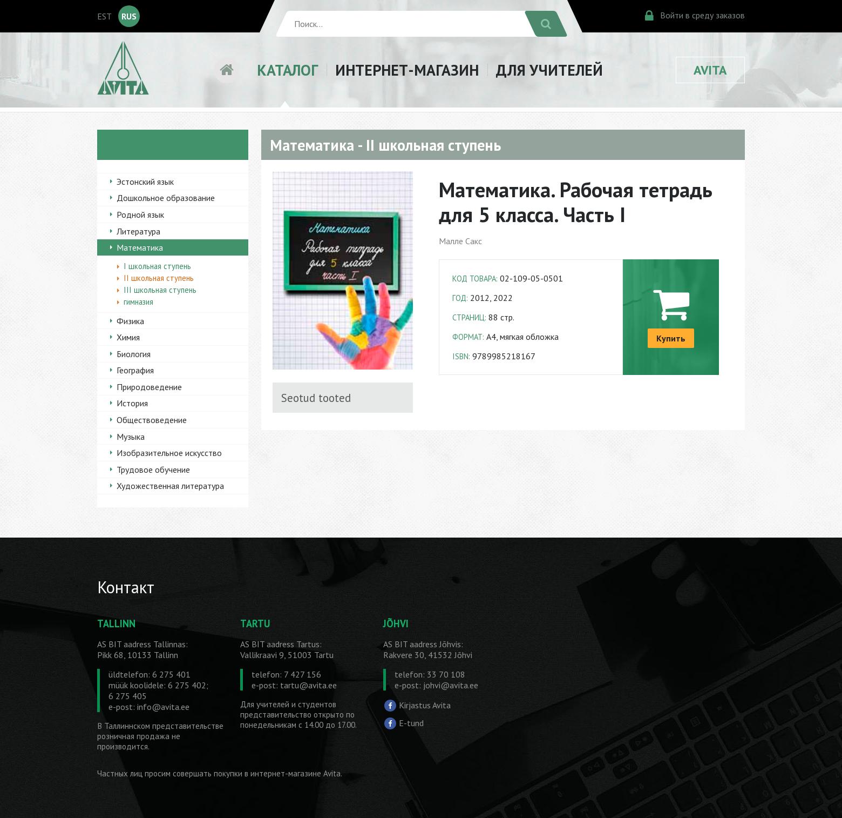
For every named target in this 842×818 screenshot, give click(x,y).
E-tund (411, 723)
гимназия (138, 302)
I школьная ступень (157, 266)
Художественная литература (170, 485)
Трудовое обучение (153, 469)
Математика (140, 247)
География (135, 370)
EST (104, 16)
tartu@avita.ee (308, 685)
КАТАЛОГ (287, 70)
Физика (130, 321)
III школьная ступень (160, 290)
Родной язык (140, 214)
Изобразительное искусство (169, 452)
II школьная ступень (159, 278)
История (132, 403)
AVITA (710, 70)
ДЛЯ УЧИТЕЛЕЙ (549, 70)
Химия (128, 337)
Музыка (131, 436)
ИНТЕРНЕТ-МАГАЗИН (407, 70)
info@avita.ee (163, 706)
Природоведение (149, 386)
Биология (134, 353)
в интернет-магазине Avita (293, 773)
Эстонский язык (145, 181)
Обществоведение (152, 419)
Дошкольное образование (166, 197)
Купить (670, 338)
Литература (138, 231)
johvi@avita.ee (450, 685)
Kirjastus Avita (425, 705)
